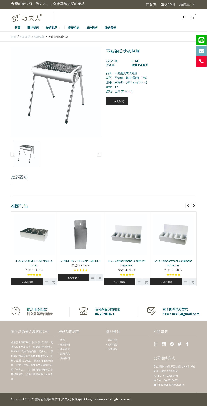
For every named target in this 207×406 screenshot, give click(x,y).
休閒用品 (25, 36)
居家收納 (112, 340)
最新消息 (65, 353)
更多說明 (19, 176)
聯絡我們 (168, 4)
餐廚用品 (112, 344)
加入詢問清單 (27, 282)
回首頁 (151, 4)
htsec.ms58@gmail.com (181, 314)
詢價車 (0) (186, 4)
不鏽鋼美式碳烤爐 (58, 36)
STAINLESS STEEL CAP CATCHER (80, 260)
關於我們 (65, 344)
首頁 (13, 36)
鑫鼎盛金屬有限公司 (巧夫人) (53, 399)
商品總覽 (65, 349)
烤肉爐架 (39, 36)
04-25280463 (104, 314)
